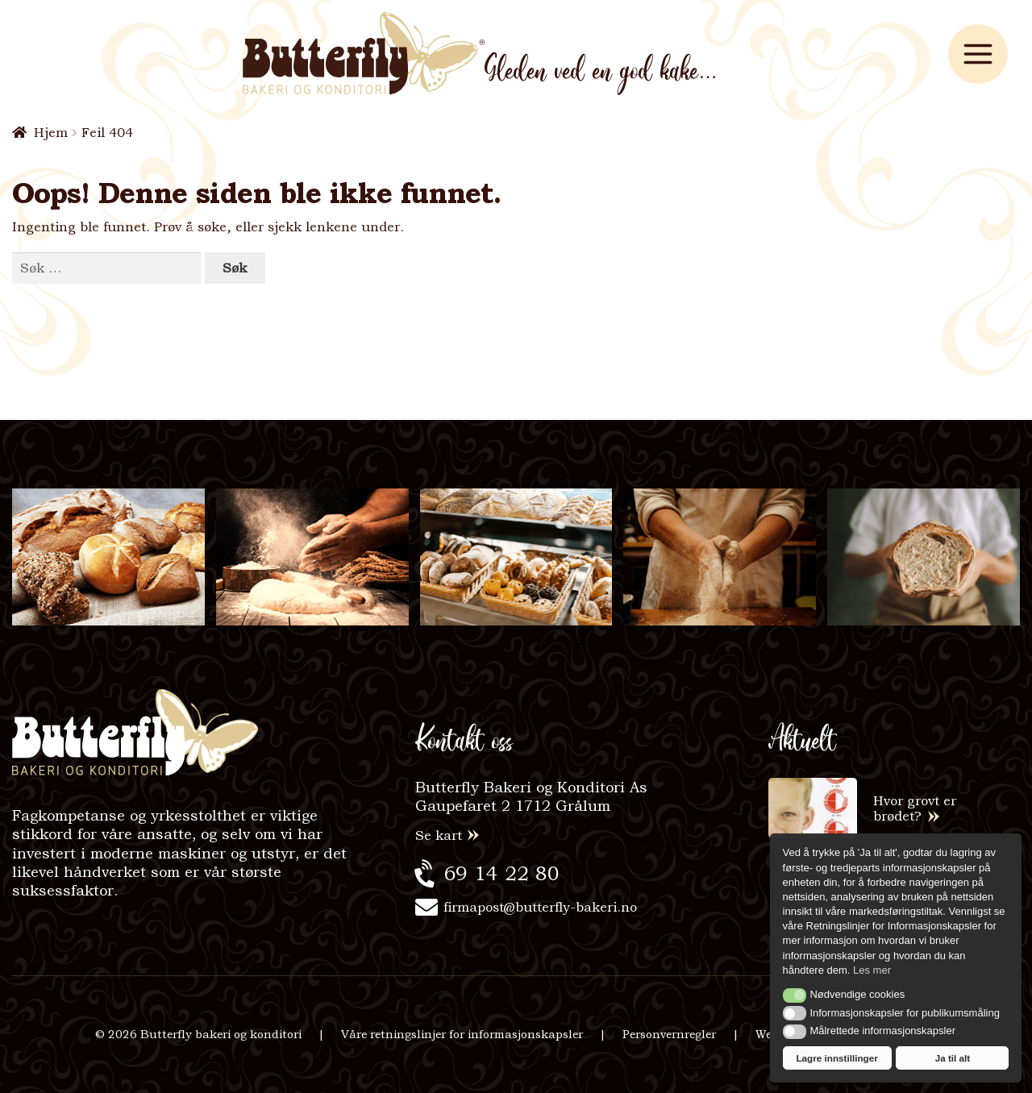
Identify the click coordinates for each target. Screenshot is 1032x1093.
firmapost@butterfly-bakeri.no (540, 907)
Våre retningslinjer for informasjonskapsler (462, 1034)
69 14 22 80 (501, 873)
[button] (795, 995)
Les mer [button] (872, 970)
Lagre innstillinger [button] (836, 1058)
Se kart (438, 835)
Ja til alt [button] (953, 1058)
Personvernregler (669, 1034)
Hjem (51, 132)
